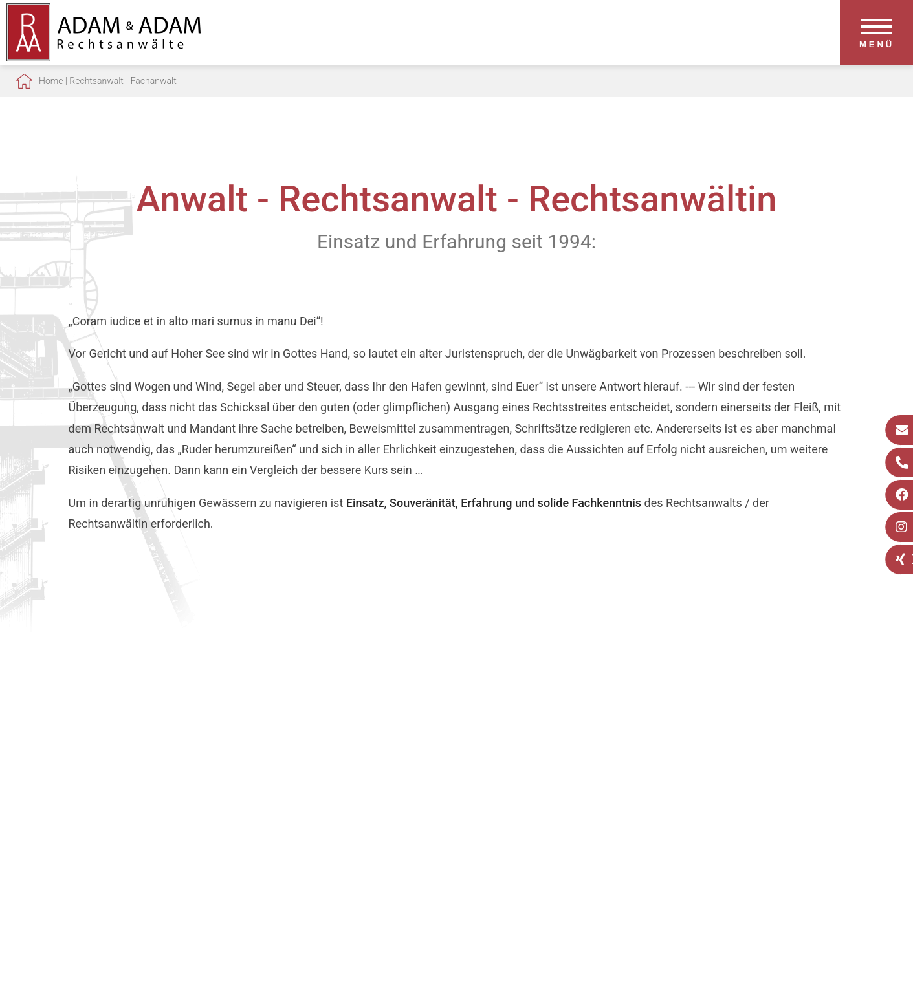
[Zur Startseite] (103, 57)
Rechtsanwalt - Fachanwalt (122, 81)
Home (51, 81)
